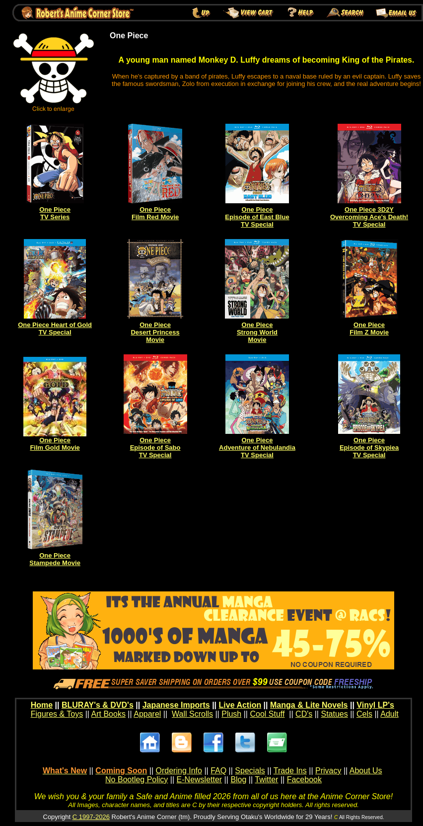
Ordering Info (179, 770)
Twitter (266, 779)
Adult (389, 714)
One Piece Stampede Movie (54, 559)
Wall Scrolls (192, 714)
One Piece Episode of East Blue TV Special (257, 217)
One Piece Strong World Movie (257, 332)
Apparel (147, 714)
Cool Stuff (267, 714)
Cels (364, 714)
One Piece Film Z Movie (369, 328)
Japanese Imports (176, 705)
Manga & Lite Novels (309, 705)
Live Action (240, 705)
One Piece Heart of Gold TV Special (55, 328)
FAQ (218, 770)
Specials (250, 770)
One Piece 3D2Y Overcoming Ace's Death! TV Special (369, 217)
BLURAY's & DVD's (98, 705)
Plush (231, 714)
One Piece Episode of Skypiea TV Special (369, 447)
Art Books (108, 714)
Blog (238, 779)
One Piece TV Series (54, 213)
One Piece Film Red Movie (155, 213)
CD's (303, 714)
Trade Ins (290, 770)
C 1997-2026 (91, 817)
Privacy (328, 770)
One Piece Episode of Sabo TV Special (155, 447)
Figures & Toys (57, 714)
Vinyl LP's (375, 705)
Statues (334, 714)
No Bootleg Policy (136, 779)
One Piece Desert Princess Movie (155, 332)
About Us (366, 770)
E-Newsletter (199, 779)
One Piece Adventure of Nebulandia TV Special (257, 447)
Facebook (304, 779)
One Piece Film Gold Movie (54, 443)
